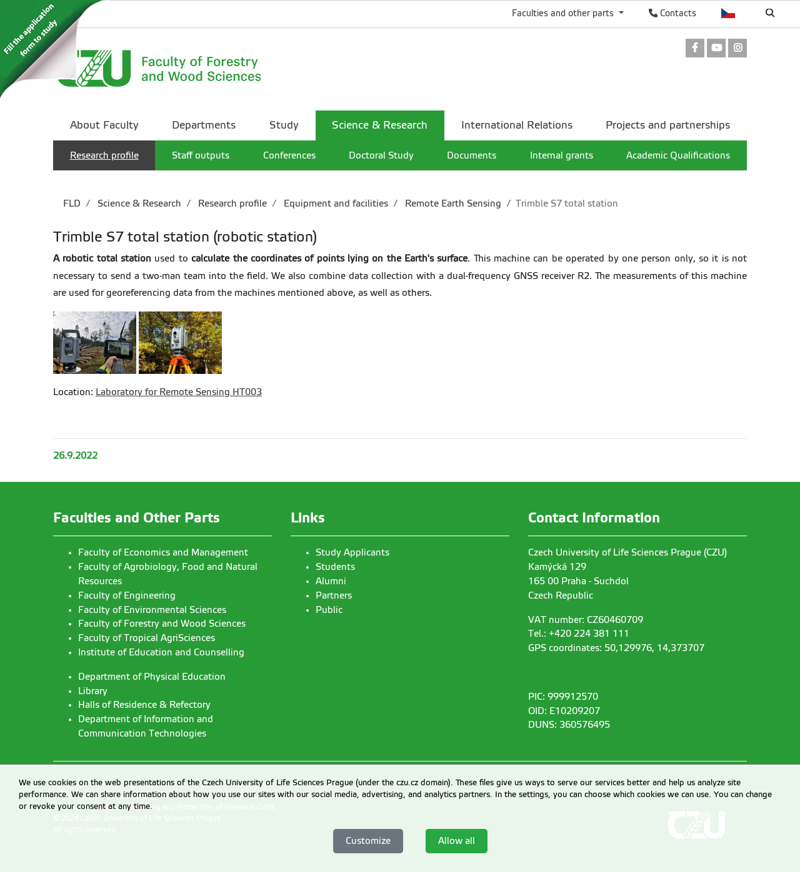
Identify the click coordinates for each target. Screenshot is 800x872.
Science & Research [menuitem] (380, 125)
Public (329, 610)
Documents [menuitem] (471, 155)
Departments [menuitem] (204, 125)
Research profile (231, 203)
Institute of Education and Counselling (161, 652)
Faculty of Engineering (127, 595)
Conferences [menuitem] (289, 155)
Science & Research (138, 203)
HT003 (246, 392)
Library (93, 691)
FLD (72, 203)
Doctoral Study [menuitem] (381, 155)
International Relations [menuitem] (516, 125)
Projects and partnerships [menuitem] (668, 125)
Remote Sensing (194, 392)
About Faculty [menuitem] (104, 125)
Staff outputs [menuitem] (200, 155)
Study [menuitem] (284, 125)
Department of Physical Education (152, 677)
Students (335, 567)
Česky (728, 13)
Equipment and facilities (334, 203)
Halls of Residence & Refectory (144, 705)
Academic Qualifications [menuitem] (678, 155)
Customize (368, 841)
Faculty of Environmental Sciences (152, 610)
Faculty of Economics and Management (163, 552)
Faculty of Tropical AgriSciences (146, 638)
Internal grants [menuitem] (561, 155)
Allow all (456, 841)
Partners (334, 595)
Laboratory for (127, 392)
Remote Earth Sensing (451, 203)
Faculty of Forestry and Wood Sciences (162, 624)
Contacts (672, 13)
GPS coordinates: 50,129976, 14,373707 (616, 648)
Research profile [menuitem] (104, 155)
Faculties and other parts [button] (564, 13)
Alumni (331, 581)
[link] (695, 49)
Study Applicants (352, 552)
